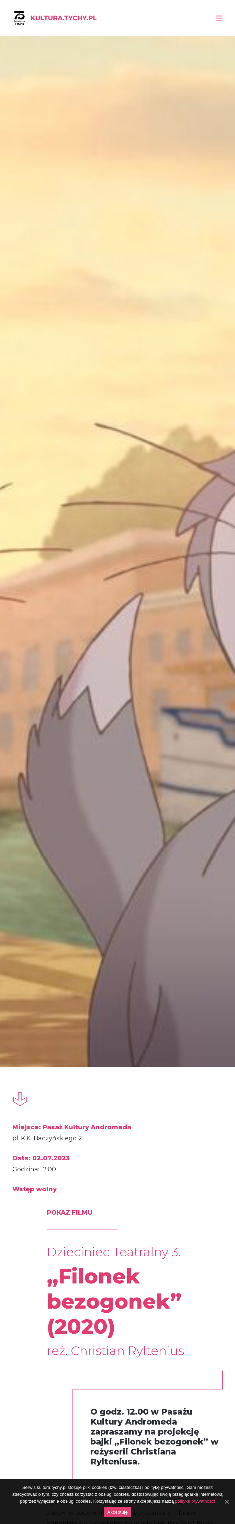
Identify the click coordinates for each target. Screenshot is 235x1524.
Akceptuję (117, 1512)
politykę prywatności (195, 1501)
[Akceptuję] (226, 1501)
